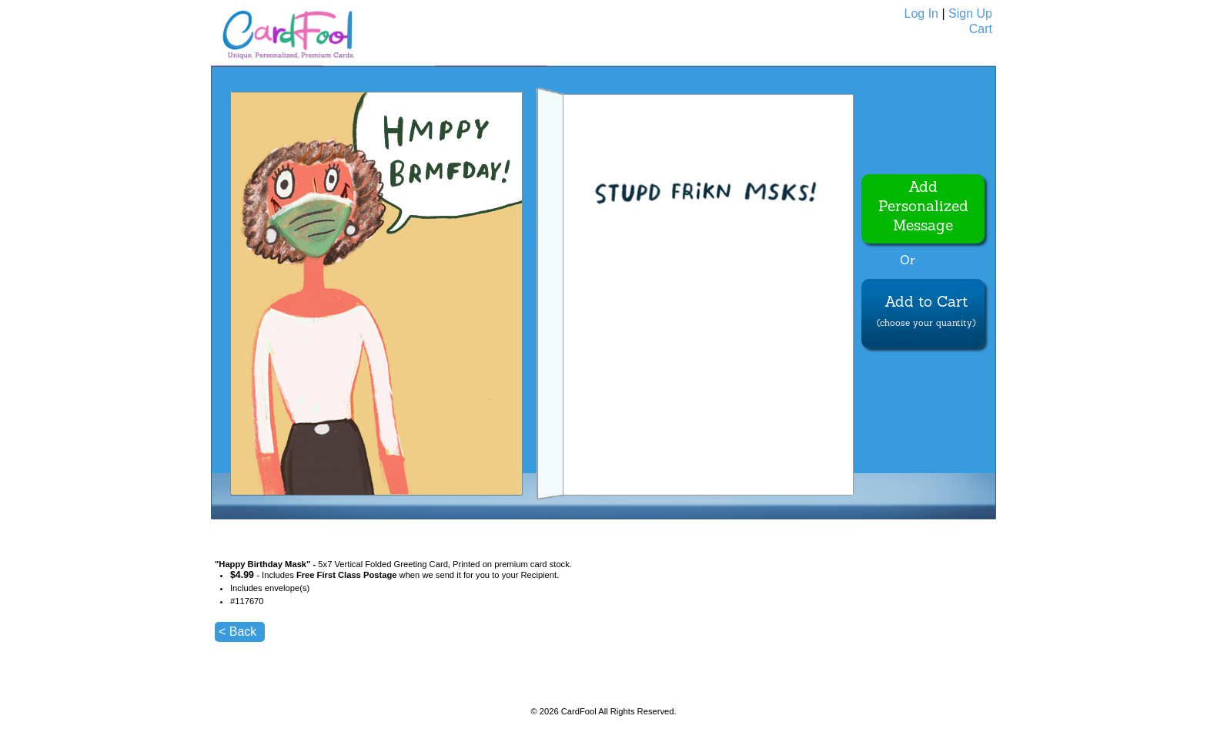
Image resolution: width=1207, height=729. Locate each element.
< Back (237, 631)
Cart (980, 28)
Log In (921, 13)
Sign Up (970, 13)
